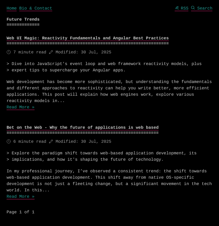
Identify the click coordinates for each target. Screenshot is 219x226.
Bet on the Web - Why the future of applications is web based (83, 127)
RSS (181, 8)
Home (12, 8)
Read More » (21, 107)
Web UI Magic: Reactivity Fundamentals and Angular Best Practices (88, 38)
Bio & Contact (35, 8)
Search (201, 8)
